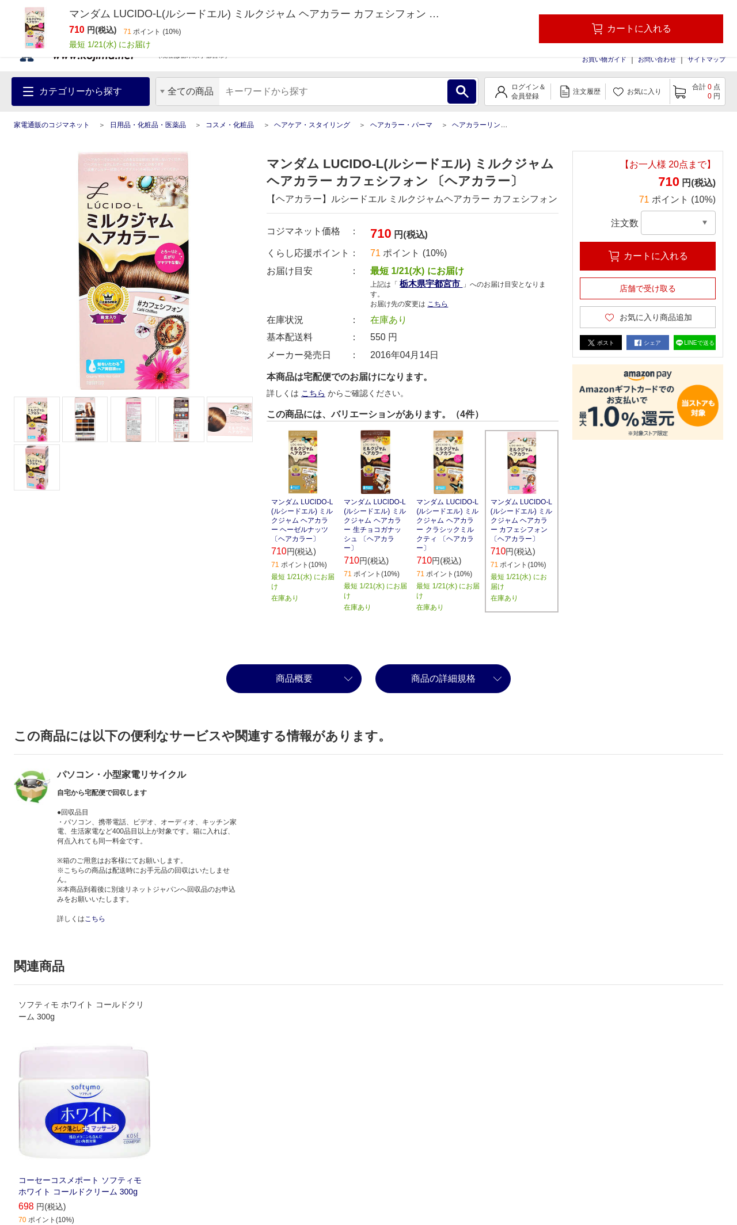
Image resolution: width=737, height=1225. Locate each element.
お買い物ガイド (604, 59)
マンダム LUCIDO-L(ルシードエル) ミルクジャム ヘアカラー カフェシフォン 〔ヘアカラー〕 (521, 520)
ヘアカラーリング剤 (483, 125)
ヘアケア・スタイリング (312, 125)
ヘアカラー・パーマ (401, 125)
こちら (437, 304)
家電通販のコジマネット (52, 125)
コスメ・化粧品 (230, 125)
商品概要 (294, 678)
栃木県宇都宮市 (431, 283)
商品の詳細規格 (443, 678)
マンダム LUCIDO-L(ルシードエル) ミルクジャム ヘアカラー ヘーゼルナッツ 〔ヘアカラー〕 (302, 520)
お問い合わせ (657, 59)
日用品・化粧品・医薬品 (148, 125)
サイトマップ (706, 59)
